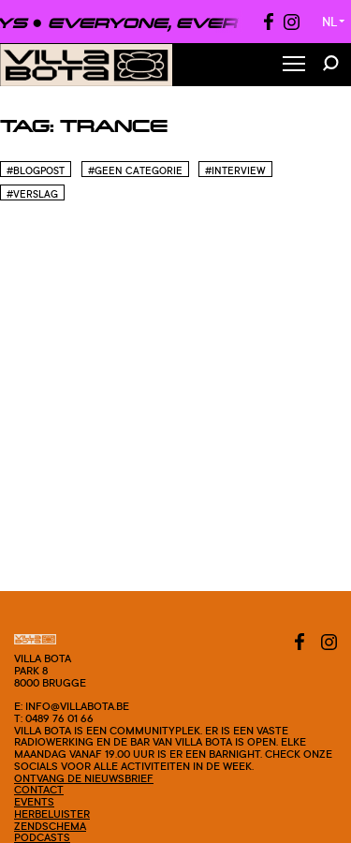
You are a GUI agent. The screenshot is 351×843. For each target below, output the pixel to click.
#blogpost (36, 170)
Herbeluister (52, 813)
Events (34, 801)
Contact (39, 789)
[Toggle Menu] (294, 65)
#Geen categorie (135, 170)
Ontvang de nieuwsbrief (84, 778)
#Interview (235, 170)
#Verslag (32, 193)
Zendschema (50, 826)
